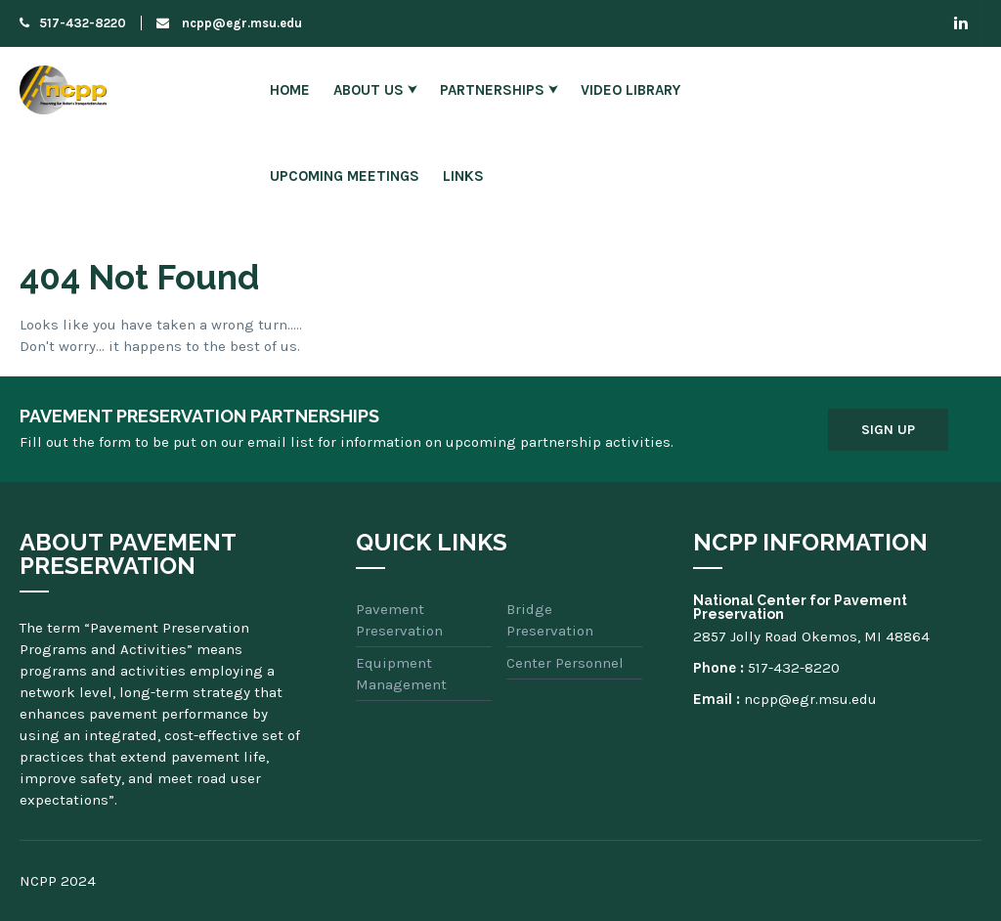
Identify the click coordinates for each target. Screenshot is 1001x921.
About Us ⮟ (374, 90)
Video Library (630, 90)
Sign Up (888, 429)
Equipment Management (401, 673)
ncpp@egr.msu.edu (229, 23)
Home (290, 90)
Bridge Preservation (549, 619)
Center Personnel (565, 663)
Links (463, 176)
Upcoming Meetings (344, 176)
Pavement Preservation (399, 619)
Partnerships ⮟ (498, 90)
